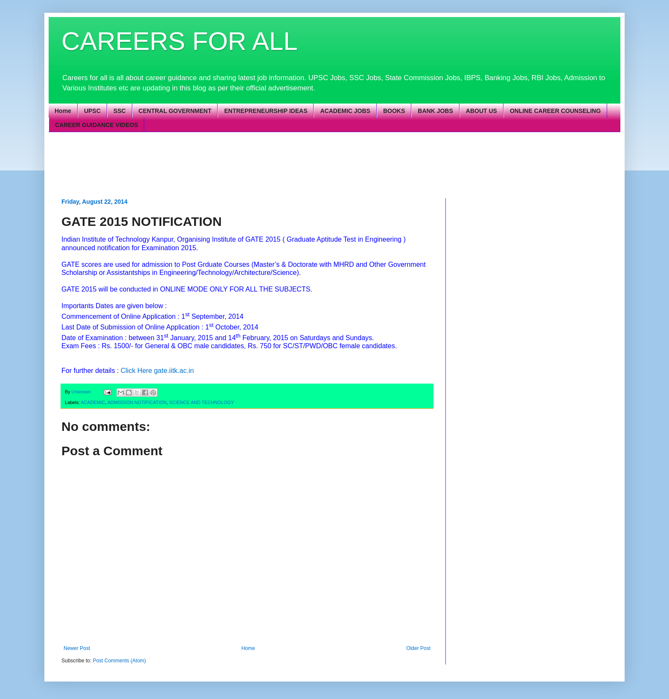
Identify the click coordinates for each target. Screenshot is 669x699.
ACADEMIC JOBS (345, 110)
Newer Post (77, 648)
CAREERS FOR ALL (179, 41)
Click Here (136, 370)
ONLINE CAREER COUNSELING (555, 110)
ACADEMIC (93, 402)
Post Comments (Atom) (119, 661)
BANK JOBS (435, 110)
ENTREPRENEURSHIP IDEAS (265, 110)
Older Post (418, 648)
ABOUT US (481, 110)
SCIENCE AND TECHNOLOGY (201, 402)
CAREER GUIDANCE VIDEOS (96, 124)
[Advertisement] (268, 164)
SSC (119, 110)
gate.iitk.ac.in (174, 370)
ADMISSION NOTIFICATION (137, 402)
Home (63, 110)
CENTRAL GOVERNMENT (175, 110)
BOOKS (394, 110)
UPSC (92, 110)
